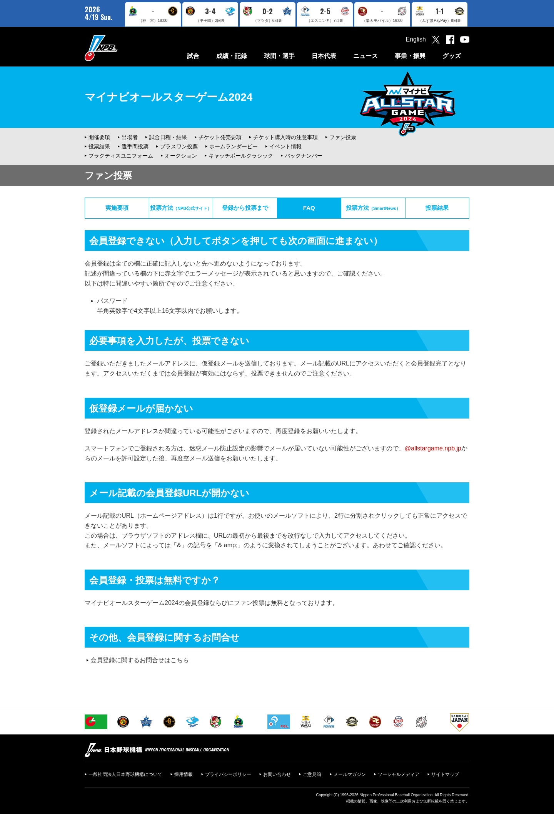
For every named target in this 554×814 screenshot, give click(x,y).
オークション (181, 156)
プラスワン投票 (179, 146)
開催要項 (99, 137)
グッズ (451, 56)
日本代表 (324, 56)
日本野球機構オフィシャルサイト (120, 48)
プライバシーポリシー (228, 774)
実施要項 (116, 207)
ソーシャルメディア (398, 774)
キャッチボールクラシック (241, 156)
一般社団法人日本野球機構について (125, 774)
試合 (193, 56)
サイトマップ (445, 774)
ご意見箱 (312, 774)
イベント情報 (285, 146)
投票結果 (99, 146)
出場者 (130, 137)
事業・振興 (410, 56)
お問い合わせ (277, 774)
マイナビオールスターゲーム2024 (168, 97)
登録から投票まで (245, 207)
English (416, 39)
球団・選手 (279, 56)
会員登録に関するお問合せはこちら (139, 660)
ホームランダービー (233, 146)
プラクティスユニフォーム (120, 156)
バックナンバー (303, 156)
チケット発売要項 (220, 137)
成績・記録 (231, 56)
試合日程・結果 (168, 137)
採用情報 (183, 774)
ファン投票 (342, 137)
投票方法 (181, 207)
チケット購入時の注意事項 (285, 137)
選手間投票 (135, 146)
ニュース (365, 56)
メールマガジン (350, 774)
